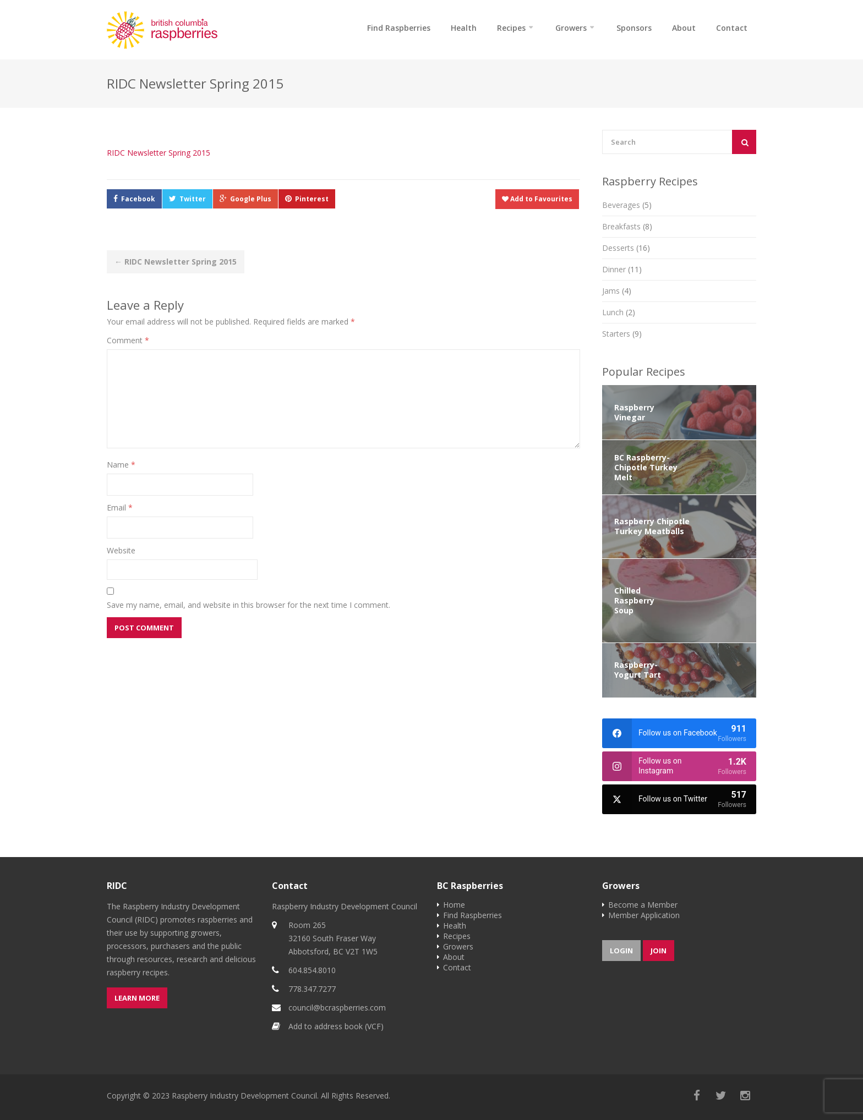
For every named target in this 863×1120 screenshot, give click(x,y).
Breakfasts (627, 226)
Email (120, 507)
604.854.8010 (312, 970)
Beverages (627, 205)
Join (659, 951)
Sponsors (634, 28)
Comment (128, 340)
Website (121, 550)
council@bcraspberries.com (337, 1007)
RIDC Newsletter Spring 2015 (158, 152)
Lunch (618, 312)
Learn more (137, 998)
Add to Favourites (537, 199)
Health (464, 28)
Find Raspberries (398, 28)
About (684, 28)
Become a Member (643, 904)
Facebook (138, 199)
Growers (571, 28)
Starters (622, 333)
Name (121, 464)
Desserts (626, 248)
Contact (731, 28)
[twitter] (679, 799)
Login (621, 951)
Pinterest (312, 199)
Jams (616, 291)
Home (454, 904)
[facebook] (679, 733)
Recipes (511, 28)
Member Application (644, 915)
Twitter (192, 199)
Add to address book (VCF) (336, 1026)
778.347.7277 (312, 989)
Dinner (622, 269)
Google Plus (250, 199)
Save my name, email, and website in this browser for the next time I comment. (248, 605)
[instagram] (679, 766)
